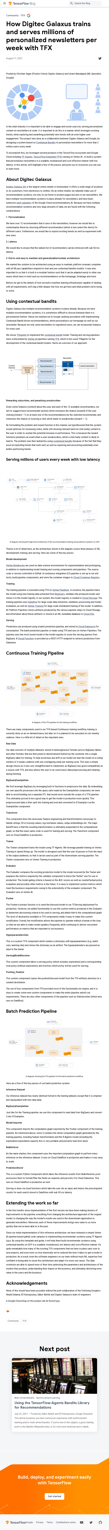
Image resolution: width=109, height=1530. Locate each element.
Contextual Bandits (46, 142)
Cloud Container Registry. (86, 577)
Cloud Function (26, 638)
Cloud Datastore (86, 626)
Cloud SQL (88, 614)
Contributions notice (65, 1522)
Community (13, 1321)
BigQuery (60, 594)
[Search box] (88, 3)
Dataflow (32, 602)
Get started (54, 1496)
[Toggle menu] (4, 3)
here (8, 1240)
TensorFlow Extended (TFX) (47, 156)
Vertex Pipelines (60, 590)
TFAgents (22, 335)
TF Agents (27, 156)
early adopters (24, 202)
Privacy (39, 1522)
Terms (49, 1522)
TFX (57, 339)
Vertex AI (32, 339)
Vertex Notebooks (15, 565)
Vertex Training (36, 606)
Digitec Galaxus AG (16, 186)
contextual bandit (53, 335)
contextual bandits (62, 441)
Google (29, 1522)
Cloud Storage (89, 598)
